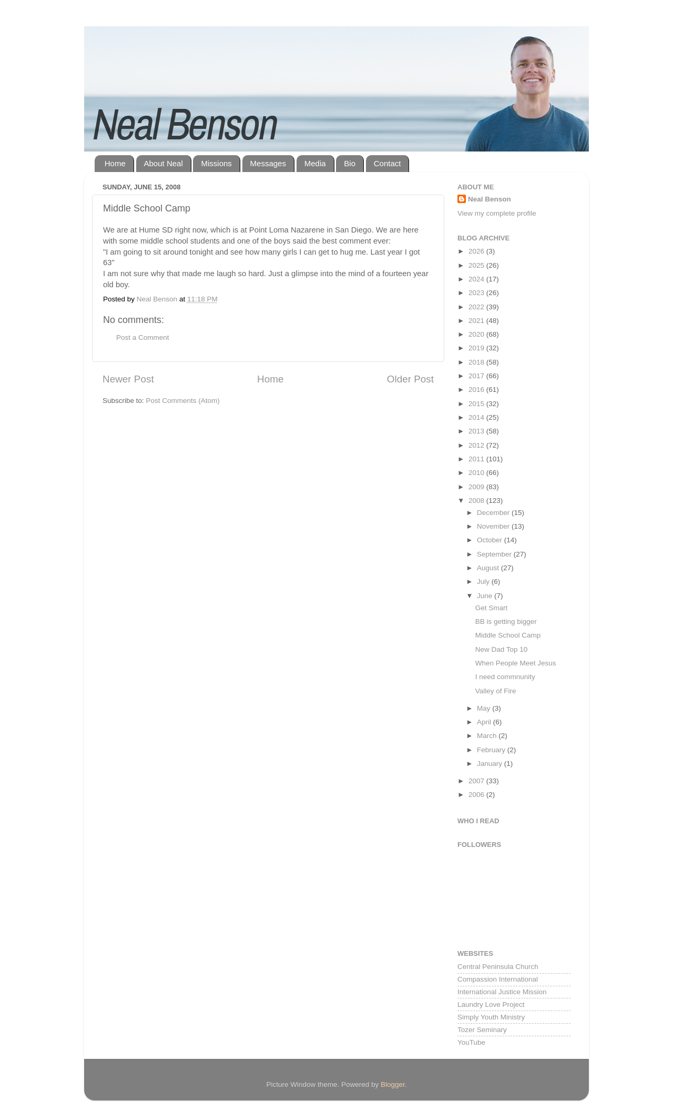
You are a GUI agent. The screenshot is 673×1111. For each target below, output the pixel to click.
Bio (349, 163)
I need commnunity (505, 677)
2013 (477, 431)
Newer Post (128, 379)
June (485, 596)
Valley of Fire (495, 691)
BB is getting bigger (506, 621)
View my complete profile (496, 213)
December (494, 513)
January (490, 763)
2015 (477, 404)
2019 (477, 348)
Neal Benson (489, 199)
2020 (477, 334)
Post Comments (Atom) (183, 401)
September (495, 554)
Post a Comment (142, 337)
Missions (216, 163)
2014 (477, 417)
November (494, 526)
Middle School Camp (508, 635)
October (490, 540)
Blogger (393, 1084)
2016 (477, 389)
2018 (477, 362)
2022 (477, 307)
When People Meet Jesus (515, 663)
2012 (477, 445)
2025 (477, 265)
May (484, 708)
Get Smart (491, 608)
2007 (477, 781)
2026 (477, 251)
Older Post (410, 379)
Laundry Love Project (491, 1004)
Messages (268, 163)
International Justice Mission (502, 992)
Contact (387, 163)
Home (115, 163)
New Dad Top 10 (501, 649)
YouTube (471, 1042)
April (485, 722)
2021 (477, 321)
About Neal (163, 163)
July (484, 581)
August (489, 568)
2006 (477, 795)
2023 (477, 293)
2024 (477, 279)
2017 (477, 376)
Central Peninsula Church (497, 967)
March (487, 736)
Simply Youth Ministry (491, 1017)
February (492, 750)
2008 (477, 500)
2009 (477, 487)
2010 (477, 473)
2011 (477, 459)
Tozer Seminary (482, 1030)
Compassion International (497, 979)
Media (315, 163)
